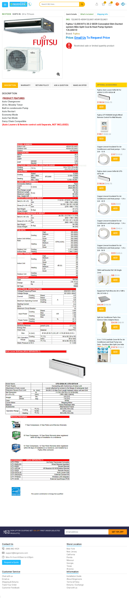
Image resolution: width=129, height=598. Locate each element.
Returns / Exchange (75, 585)
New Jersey (72, 552)
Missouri (70, 560)
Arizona (70, 569)
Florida (69, 557)
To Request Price (92, 37)
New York (71, 549)
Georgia (70, 563)
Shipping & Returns (10, 582)
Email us (5, 579)
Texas (69, 566)
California (71, 554)
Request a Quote (11, 562)
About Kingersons (74, 579)
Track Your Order (9, 585)
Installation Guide (74, 576)
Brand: (73, 33)
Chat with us (7, 576)
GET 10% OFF (118, 532)
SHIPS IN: (16, 14)
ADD (101, 107)
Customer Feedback (10, 588)
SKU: (68, 19)
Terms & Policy (73, 582)
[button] (118, 4)
